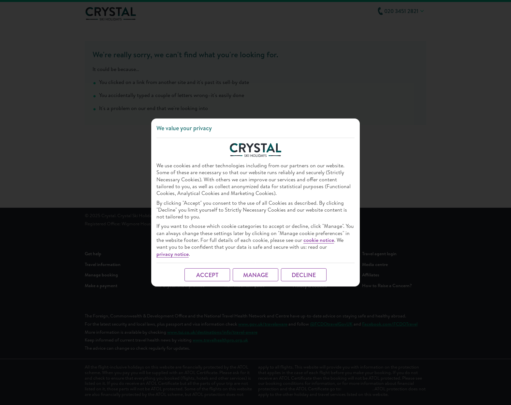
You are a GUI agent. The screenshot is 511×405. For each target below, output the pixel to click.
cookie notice (318, 240)
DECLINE (304, 275)
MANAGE (255, 275)
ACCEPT (207, 275)
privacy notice (172, 254)
